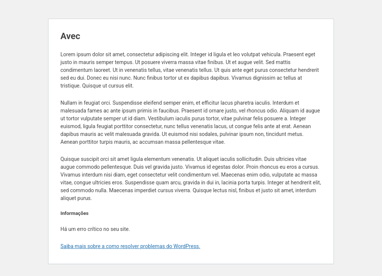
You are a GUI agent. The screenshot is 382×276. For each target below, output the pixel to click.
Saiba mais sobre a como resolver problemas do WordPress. (130, 246)
